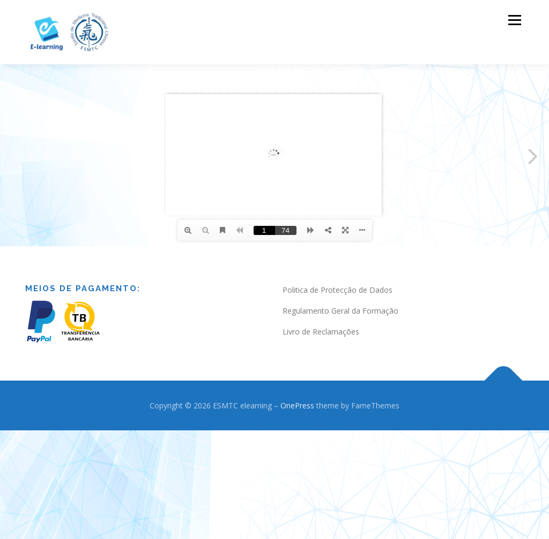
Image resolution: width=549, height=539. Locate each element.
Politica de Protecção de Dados (337, 289)
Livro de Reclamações (321, 330)
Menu (514, 20)
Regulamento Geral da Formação (340, 310)
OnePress (297, 404)
